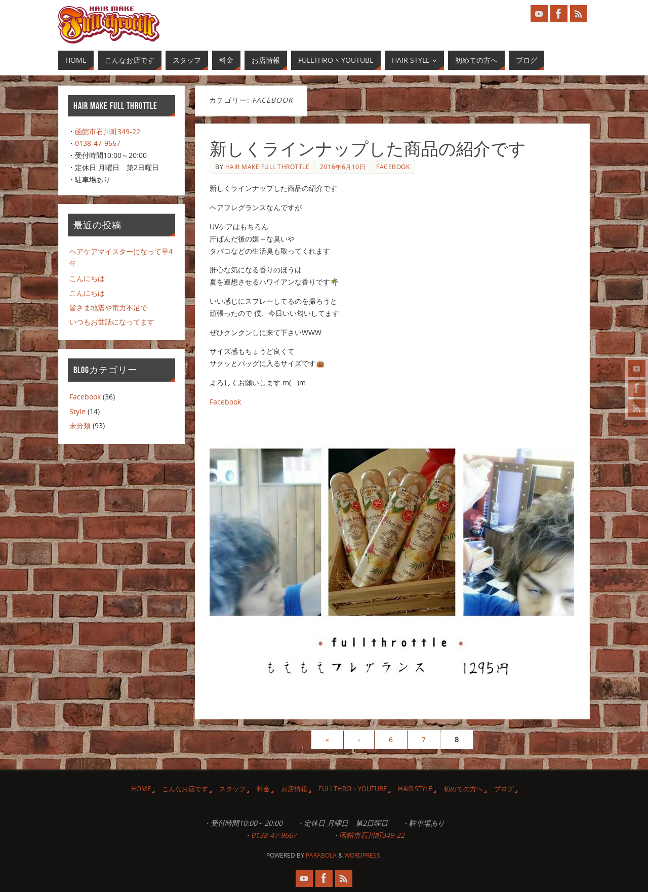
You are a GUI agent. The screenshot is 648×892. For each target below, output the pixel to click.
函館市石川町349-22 (107, 131)
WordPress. (363, 855)
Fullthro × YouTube (352, 789)
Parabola (321, 855)
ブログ (504, 789)
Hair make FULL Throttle (267, 167)
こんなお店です (185, 789)
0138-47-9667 (97, 143)
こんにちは (87, 278)
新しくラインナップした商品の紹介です (368, 149)
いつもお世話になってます (111, 322)
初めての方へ (463, 789)
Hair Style (415, 789)
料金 (263, 789)
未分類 (80, 425)
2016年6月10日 (343, 167)
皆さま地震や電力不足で (108, 307)
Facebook (393, 167)
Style (77, 411)
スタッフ (232, 789)
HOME (141, 789)
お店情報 (294, 789)
